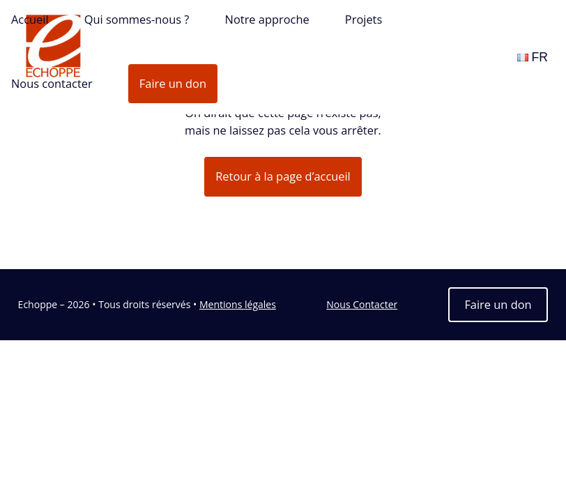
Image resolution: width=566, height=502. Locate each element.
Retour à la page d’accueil (283, 176)
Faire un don (172, 83)
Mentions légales (237, 304)
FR (532, 57)
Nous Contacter (361, 304)
